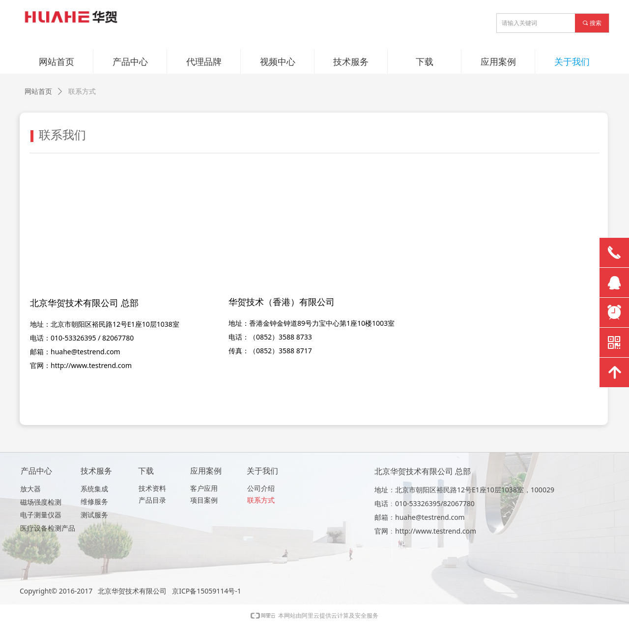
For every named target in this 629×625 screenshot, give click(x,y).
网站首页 (38, 91)
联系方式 (82, 91)
